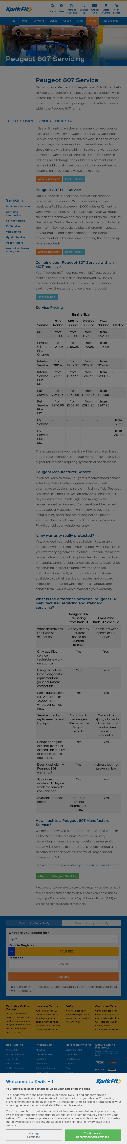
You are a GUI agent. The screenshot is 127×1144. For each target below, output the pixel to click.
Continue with (93, 1135)
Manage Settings (34, 1135)
